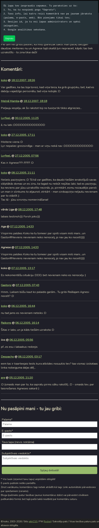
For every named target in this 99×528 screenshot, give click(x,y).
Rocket (47, 521)
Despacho (7, 357)
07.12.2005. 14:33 (22, 227)
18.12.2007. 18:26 (23, 80)
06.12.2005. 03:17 (30, 357)
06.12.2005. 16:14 (27, 323)
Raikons (6, 323)
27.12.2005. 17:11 (23, 135)
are (3, 378)
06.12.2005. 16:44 (23, 306)
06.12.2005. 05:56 (21, 340)
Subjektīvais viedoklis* (16, 453)
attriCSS (33, 521)
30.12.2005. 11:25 (27, 118)
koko (4, 80)
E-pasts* (7, 431)
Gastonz (6, 285)
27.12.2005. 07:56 (27, 156)
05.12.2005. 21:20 (21, 378)
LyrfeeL (6, 118)
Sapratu (9, 38)
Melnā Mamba (10, 101)
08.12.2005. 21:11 (23, 173)
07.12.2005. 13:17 (23, 268)
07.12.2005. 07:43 (27, 285)
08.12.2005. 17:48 (30, 210)
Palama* (7, 419)
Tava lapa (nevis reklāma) (18, 442)
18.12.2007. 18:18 (35, 101)
